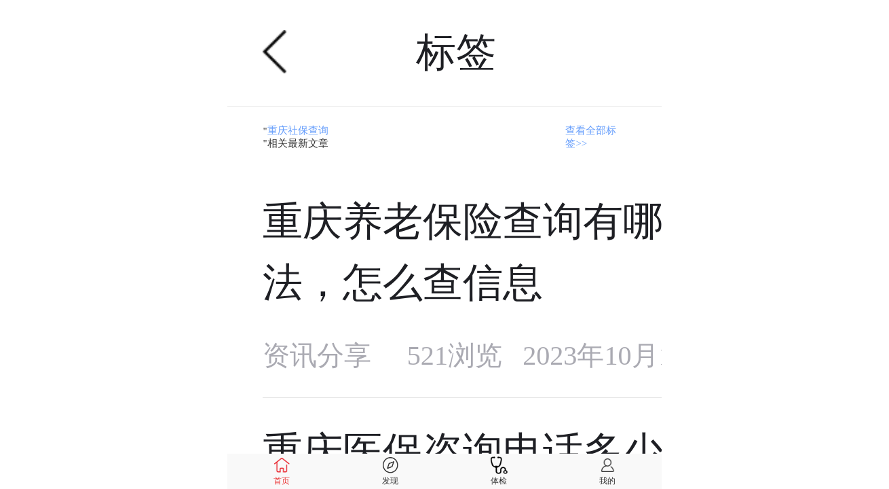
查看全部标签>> (590, 137)
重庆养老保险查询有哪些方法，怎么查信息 (503, 251)
